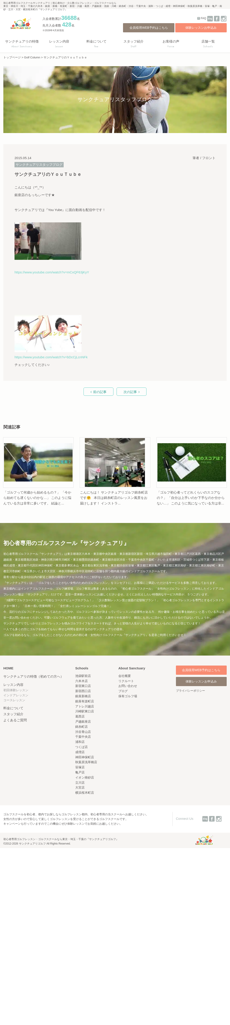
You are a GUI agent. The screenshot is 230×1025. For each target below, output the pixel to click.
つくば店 (81, 747)
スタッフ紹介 (13, 714)
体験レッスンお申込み (201, 27)
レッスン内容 (13, 685)
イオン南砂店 (84, 777)
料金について (13, 708)
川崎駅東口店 (84, 711)
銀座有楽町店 (84, 701)
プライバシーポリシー (190, 690)
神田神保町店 (84, 757)
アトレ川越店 (84, 706)
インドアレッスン (15, 695)
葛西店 (80, 716)
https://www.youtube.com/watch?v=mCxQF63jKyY (52, 272)
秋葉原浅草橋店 (86, 762)
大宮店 (80, 787)
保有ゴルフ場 (127, 696)
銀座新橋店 (83, 696)
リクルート (126, 681)
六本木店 (81, 681)
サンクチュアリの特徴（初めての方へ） (33, 676)
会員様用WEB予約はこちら (149, 27)
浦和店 (80, 742)
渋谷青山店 (83, 732)
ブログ (123, 691)
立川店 (80, 782)
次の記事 (130, 392)
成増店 (80, 752)
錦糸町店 (81, 726)
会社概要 (124, 676)
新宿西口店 (83, 691)
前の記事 (100, 392)
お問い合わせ (127, 686)
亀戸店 (80, 772)
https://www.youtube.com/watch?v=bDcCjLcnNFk (51, 357)
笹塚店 (80, 767)
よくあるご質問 (15, 720)
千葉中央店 (83, 736)
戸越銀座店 (83, 721)
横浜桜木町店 (84, 792)
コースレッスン (14, 700)
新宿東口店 (83, 686)
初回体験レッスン (15, 690)
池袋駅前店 (83, 676)
